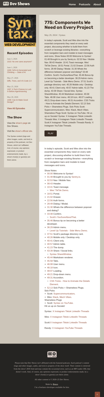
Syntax (62, 35)
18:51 (50, 194)
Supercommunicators (64, 293)
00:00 (50, 173)
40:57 (50, 244)
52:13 (50, 288)
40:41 (50, 241)
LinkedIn (76, 311)
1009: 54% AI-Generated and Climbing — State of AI (19, 71)
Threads (85, 311)
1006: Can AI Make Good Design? (17, 101)
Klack (55, 297)
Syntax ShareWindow (60, 254)
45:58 (50, 261)
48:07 (50, 271)
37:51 (50, 234)
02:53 (50, 180)
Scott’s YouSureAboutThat (63, 217)
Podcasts (84, 4)
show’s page (22, 123)
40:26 (50, 237)
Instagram (60, 311)
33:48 (50, 214)
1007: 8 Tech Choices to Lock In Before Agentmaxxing (19, 90)
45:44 (50, 257)
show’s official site (23, 131)
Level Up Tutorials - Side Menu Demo (68, 230)
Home (72, 4)
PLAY (50, 133)
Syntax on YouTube (63, 303)
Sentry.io (76, 177)
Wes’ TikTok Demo (59, 190)
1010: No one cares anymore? (19, 62)
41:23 (50, 247)
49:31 (50, 277)
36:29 (50, 227)
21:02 (50, 197)
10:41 (50, 187)
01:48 (50, 177)
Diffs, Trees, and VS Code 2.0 (19, 81)
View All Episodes (16, 108)
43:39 (50, 251)
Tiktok (68, 311)
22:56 (50, 200)
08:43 (50, 183)
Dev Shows (16, 4)
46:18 (50, 267)
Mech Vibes (65, 297)
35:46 (50, 220)
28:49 (50, 204)
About (97, 4)
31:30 (50, 207)
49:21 (50, 274)
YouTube (69, 328)
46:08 (50, 264)
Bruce (55, 384)
